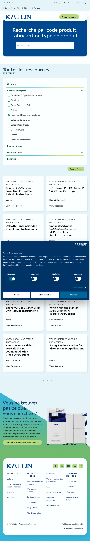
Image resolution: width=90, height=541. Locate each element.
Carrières (70, 492)
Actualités (70, 486)
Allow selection (45, 295)
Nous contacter (69, 16)
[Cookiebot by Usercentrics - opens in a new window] (77, 244)
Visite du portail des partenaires (54, 480)
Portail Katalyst (81, 2)
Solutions (11, 492)
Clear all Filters (75, 169)
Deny (16, 295)
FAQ (48, 486)
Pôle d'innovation (34, 513)
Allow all (73, 295)
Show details (77, 287)
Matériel (10, 479)
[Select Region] (16, 8)
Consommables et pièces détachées (14, 485)
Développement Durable (33, 490)
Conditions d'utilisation (73, 528)
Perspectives (32, 507)
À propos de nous (71, 474)
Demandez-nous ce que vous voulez (22, 442)
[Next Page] (52, 381)
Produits (12, 473)
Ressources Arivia (53, 492)
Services (10, 497)
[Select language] (36, 8)
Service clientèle (33, 497)
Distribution (31, 502)
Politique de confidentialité (72, 524)
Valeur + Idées (31, 474)
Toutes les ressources (51, 498)
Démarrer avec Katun (72, 498)
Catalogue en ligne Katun (62, 2)
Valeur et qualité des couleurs (35, 482)
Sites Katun (71, 481)
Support (51, 473)
